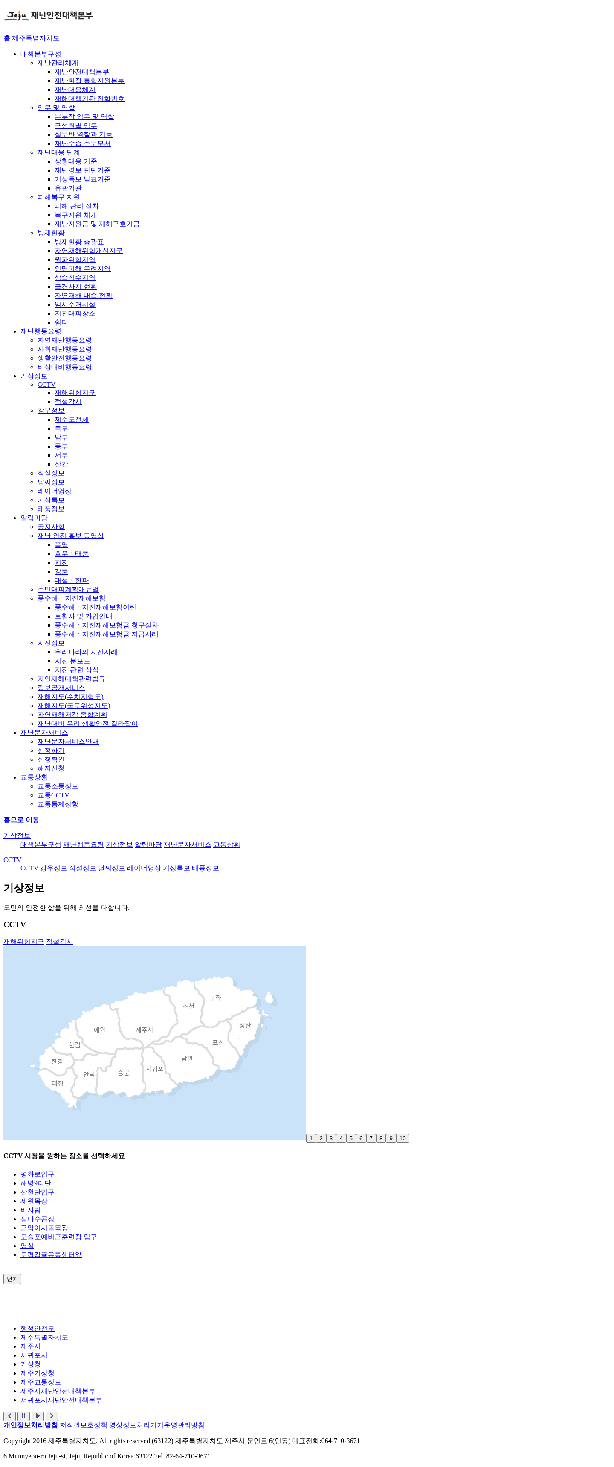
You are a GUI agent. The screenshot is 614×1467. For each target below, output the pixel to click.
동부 (61, 446)
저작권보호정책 (83, 1425)
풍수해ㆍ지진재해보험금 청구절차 (107, 625)
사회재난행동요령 (65, 349)
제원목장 (34, 1201)
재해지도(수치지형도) (71, 696)
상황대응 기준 (76, 161)
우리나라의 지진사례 (86, 652)
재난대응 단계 (59, 152)
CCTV (47, 384)
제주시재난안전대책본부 (58, 1391)
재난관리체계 (58, 62)
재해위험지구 (75, 392)
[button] (9, 1416)
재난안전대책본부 (82, 71)
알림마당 (34, 517)
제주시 (30, 1346)
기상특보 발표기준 (83, 179)
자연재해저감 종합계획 (72, 714)
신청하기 (51, 750)
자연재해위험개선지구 (89, 250)
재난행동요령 (40, 331)
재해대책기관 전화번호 (90, 98)
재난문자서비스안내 (68, 741)
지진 (61, 562)
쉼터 (61, 322)
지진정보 (51, 643)
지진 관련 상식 (77, 669)
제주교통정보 (40, 1382)
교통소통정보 (58, 786)
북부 (61, 428)
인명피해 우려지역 (83, 268)
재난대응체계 (75, 89)
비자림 (30, 1210)
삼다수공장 (37, 1218)
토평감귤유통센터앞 (51, 1254)
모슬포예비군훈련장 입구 (58, 1236)
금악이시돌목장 (44, 1227)
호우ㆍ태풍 (72, 553)
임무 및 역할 (56, 107)
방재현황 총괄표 (79, 241)
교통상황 (34, 777)
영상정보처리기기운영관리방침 (157, 1425)
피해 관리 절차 (77, 206)
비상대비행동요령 (65, 367)
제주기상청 (37, 1373)
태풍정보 (51, 508)
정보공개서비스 (61, 687)
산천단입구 (37, 1192)
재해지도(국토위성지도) (74, 705)
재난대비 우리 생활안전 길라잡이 (88, 723)
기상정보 (34, 376)
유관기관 (68, 188)
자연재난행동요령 (65, 340)
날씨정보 (51, 482)
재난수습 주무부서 (83, 143)
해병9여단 (35, 1183)
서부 (61, 455)
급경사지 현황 (76, 286)
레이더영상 (55, 491)
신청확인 (51, 759)
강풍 (61, 571)
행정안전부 (37, 1328)
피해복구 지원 (59, 197)
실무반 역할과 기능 (84, 134)
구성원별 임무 (76, 125)
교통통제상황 (58, 804)
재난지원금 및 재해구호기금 (97, 223)
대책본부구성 (40, 54)
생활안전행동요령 (65, 358)
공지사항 (51, 526)
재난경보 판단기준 (83, 170)
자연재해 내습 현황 (84, 295)
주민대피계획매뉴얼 (68, 589)
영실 (27, 1245)
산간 (61, 464)
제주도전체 (72, 419)
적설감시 (68, 401)
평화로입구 (37, 1174)
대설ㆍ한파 (72, 580)
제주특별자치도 (36, 38)
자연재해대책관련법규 (72, 678)
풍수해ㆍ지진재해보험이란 (95, 607)
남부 (61, 437)
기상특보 (51, 499)
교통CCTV (54, 795)
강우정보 (51, 410)
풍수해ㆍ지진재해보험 (72, 598)
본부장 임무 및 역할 (84, 116)
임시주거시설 (75, 304)
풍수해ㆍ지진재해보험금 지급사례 (107, 634)
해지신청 (51, 768)
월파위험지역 (75, 259)
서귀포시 (34, 1355)
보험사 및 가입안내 (84, 616)
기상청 (30, 1364)
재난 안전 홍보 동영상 (71, 535)
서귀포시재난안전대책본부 (61, 1400)
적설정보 (51, 473)
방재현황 (51, 232)
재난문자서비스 (44, 732)
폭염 (61, 544)
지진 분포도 (72, 660)
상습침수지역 (75, 277)
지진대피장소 (75, 313)
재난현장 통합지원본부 (90, 80)
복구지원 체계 (76, 215)
